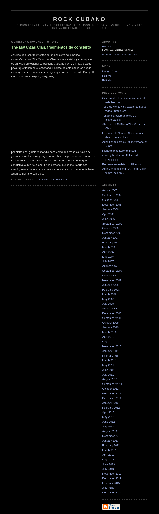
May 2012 (108, 417)
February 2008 (111, 289)
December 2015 (112, 492)
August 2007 (109, 265)
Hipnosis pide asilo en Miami (119, 150)
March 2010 (109, 332)
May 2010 (108, 341)
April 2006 (108, 214)
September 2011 (112, 384)
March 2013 (109, 450)
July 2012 (108, 426)
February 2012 (111, 407)
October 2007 (110, 275)
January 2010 (110, 327)
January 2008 (110, 284)
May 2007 (108, 256)
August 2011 (109, 379)
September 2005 (112, 195)
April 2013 (108, 454)
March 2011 (109, 360)
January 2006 (110, 209)
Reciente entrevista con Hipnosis (121, 164)
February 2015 (111, 483)
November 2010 (112, 346)
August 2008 (109, 308)
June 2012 (108, 421)
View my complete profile (120, 55)
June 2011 (108, 369)
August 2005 (109, 190)
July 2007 (108, 261)
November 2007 (112, 280)
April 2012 (108, 412)
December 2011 (112, 398)
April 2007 (108, 251)
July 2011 (108, 374)
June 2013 (108, 464)
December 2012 (112, 435)
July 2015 (108, 488)
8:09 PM (43, 179)
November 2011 (112, 393)
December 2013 (112, 478)
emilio (106, 46)
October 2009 (110, 322)
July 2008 (108, 303)
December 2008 (112, 313)
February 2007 (111, 242)
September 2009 (112, 318)
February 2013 (111, 445)
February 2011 (111, 355)
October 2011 (110, 388)
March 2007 (109, 247)
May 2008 (108, 299)
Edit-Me (107, 75)
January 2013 (110, 440)
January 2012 (110, 402)
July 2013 (108, 469)
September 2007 (112, 270)
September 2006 (112, 223)
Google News (110, 71)
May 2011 (108, 365)
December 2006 (112, 232)
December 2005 (112, 204)
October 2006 (110, 228)
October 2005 (110, 199)
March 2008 (109, 294)
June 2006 (108, 218)
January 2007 (110, 237)
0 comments (59, 179)
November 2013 (112, 473)
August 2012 (109, 431)
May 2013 (108, 459)
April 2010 (108, 336)
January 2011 (110, 351)
